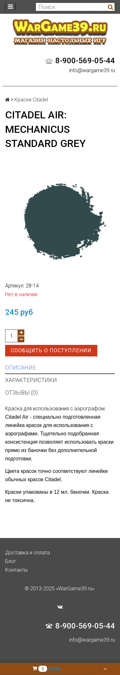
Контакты (16, 570)
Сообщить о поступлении (51, 350)
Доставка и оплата (27, 553)
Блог (10, 561)
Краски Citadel (31, 100)
